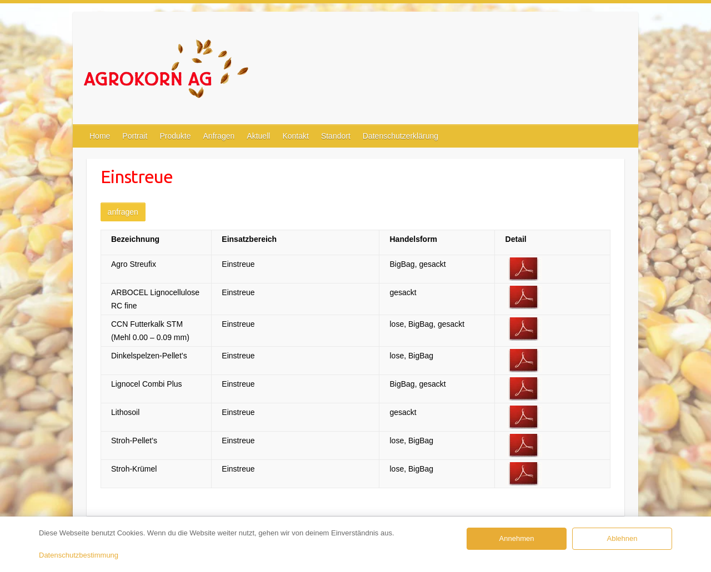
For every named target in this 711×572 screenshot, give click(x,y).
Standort (336, 135)
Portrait (134, 135)
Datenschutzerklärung (400, 135)
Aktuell (258, 135)
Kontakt (295, 135)
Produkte (175, 135)
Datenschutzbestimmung (78, 555)
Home (99, 135)
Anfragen (219, 135)
